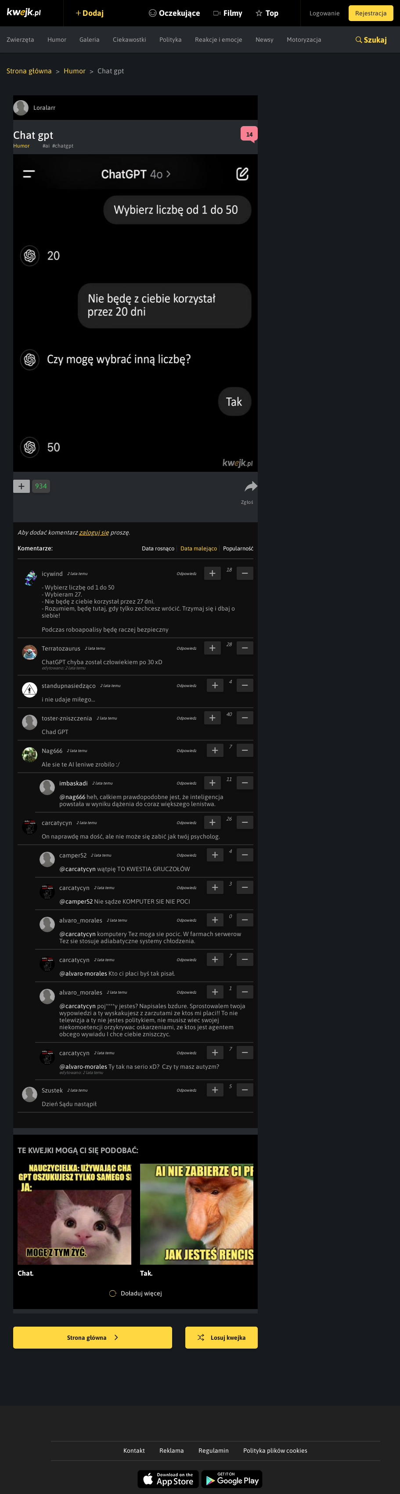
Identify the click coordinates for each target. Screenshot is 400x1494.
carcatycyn (57, 822)
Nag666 (52, 750)
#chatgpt (62, 146)
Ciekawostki (129, 39)
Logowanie (325, 13)
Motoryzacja (304, 39)
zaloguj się (94, 532)
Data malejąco (198, 548)
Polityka (170, 39)
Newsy (265, 39)
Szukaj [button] (375, 39)
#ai (46, 146)
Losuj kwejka (222, 1338)
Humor (56, 39)
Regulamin (213, 1450)
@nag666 (72, 796)
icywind (52, 573)
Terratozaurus (61, 648)
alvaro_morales (80, 920)
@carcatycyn (77, 868)
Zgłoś (247, 502)
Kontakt (134, 1450)
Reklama (171, 1450)
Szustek (52, 1090)
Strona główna (29, 71)
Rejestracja (371, 13)
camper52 (72, 855)
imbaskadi (73, 783)
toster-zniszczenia (67, 718)
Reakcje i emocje (218, 39)
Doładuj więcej (135, 1293)
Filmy (232, 13)
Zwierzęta (20, 39)
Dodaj (93, 13)
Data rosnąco (158, 548)
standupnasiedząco (69, 685)
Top (272, 13)
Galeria (89, 39)
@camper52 (76, 901)
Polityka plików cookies (275, 1450)
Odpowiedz (186, 574)
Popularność (238, 548)
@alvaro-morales (83, 973)
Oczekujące (179, 13)
